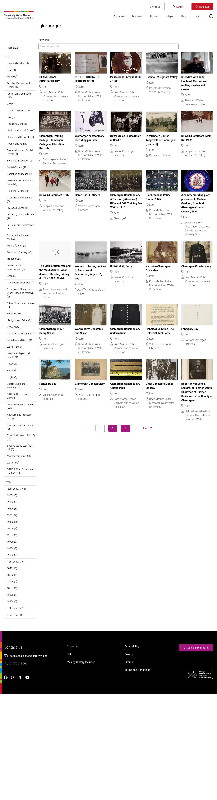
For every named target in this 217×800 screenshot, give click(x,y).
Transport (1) (18, 309)
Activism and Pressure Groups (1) (24, 487)
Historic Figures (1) (22, 254)
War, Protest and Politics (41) (21, 476)
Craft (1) (16, 97)
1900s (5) (16, 572)
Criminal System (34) (23, 141)
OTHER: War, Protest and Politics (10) (23, 546)
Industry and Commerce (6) (20, 274)
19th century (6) (21, 644)
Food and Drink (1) (22, 155)
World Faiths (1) (20, 412)
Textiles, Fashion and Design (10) (23, 113)
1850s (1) (16, 658)
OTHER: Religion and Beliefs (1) (23, 421)
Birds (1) (16, 327)
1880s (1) (16, 680)
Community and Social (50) (25, 124)
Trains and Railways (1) (24, 302)
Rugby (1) (16, 445)
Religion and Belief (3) (24, 379)
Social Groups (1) (21, 210)
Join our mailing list (191, 745)
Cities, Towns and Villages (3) (21, 363)
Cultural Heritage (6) (23, 235)
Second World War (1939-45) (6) (22, 521)
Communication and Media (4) (23, 285)
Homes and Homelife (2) (23, 175)
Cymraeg (151, 9)
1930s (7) (16, 594)
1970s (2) (16, 623)
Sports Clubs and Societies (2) (21, 454)
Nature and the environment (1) (21, 318)
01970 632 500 (23, 762)
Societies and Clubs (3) (24, 217)
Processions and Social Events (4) (24, 194)
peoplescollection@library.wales (33, 754)
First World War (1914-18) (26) (24, 510)
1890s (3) (16, 687)
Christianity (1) (19, 386)
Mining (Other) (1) (21, 294)
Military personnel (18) (24, 530)
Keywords (48, 51)
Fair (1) (15, 148)
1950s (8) (16, 608)
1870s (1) (16, 673)
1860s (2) (16, 666)
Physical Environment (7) (24, 336)
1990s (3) (16, 637)
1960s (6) (16, 615)
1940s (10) (17, 601)
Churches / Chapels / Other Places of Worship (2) (23, 350)
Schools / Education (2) (24, 203)
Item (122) (18, 73)
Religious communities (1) (24, 396)
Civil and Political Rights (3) (21, 498)
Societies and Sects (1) (24, 405)
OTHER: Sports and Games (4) (22, 465)
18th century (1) (21, 694)
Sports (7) (17, 430)
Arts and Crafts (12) (23, 90)
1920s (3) (16, 587)
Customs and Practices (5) (24, 245)
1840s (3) (16, 651)
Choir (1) (16, 134)
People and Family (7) (23, 184)
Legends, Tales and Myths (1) (22, 263)
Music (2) (16, 104)
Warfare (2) (17, 537)
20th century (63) (22, 565)
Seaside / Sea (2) (21, 372)
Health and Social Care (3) (24, 164)
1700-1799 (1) (19, 701)
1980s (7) (16, 630)
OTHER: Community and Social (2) (22, 226)
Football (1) (17, 437)
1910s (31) (17, 580)
